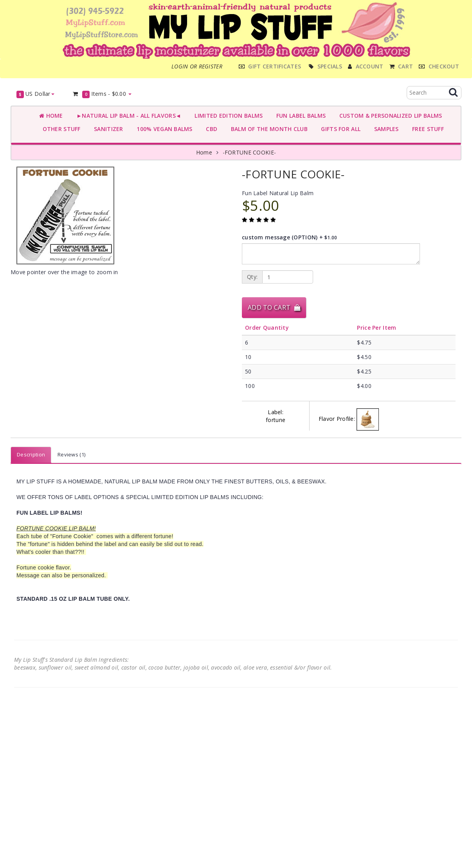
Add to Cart (274, 307)
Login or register (196, 66)
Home (51, 115)
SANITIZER (107, 129)
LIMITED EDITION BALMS (227, 115)
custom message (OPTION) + (289, 237)
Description (31, 454)
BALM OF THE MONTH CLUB (267, 129)
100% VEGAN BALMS (163, 129)
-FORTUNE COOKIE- (249, 152)
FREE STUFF (426, 129)
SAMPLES (385, 129)
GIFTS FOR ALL (339, 129)
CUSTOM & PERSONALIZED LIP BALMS (389, 115)
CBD (210, 129)
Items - (102, 94)
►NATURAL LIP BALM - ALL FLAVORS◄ (127, 115)
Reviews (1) (71, 454)
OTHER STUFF (60, 129)
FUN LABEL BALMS (299, 115)
